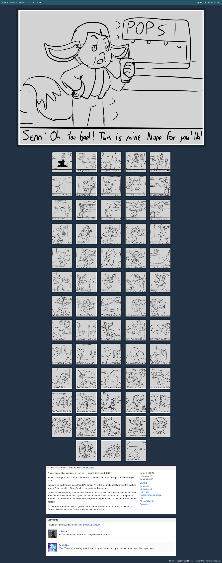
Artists (31, 2)
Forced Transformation (150, 495)
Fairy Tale (144, 492)
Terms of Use (174, 561)
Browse (22, 2)
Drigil (91, 467)
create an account (91, 525)
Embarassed (146, 489)
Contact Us (215, 561)
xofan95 (63, 531)
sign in (76, 525)
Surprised (144, 504)
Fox (141, 498)
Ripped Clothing (147, 501)
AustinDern (64, 545)
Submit (39, 2)
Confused (144, 486)
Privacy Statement (202, 561)
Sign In (199, 2)
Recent (13, 2)
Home (5, 2)
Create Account (212, 2)
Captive (143, 483)
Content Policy (187, 561)
